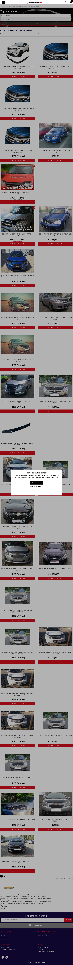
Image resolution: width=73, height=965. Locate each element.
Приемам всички (36, 483)
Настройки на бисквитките (36, 486)
